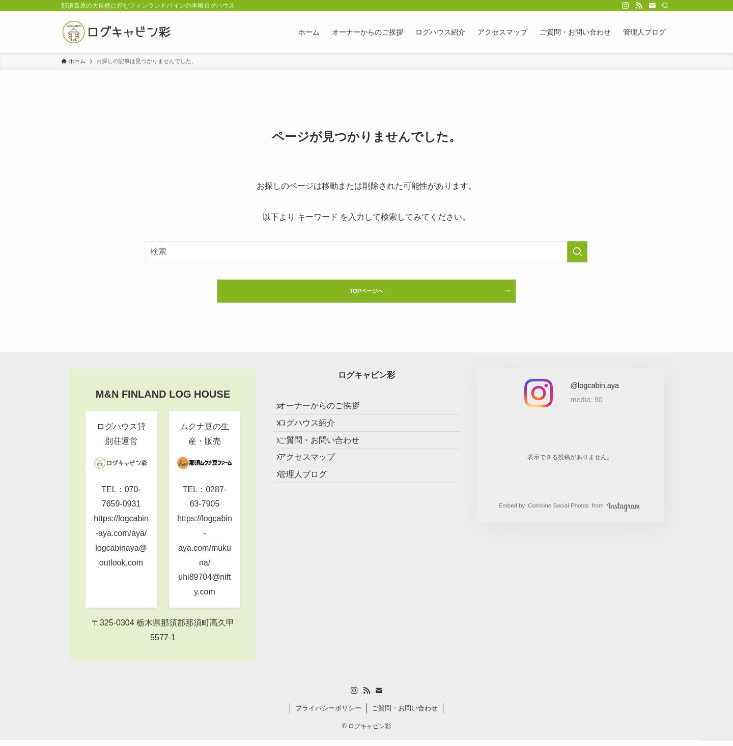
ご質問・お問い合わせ (325, 464)
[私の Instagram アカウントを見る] (595, 395)
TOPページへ (366, 294)
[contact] (652, 5)
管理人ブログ (309, 512)
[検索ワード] (366, 251)
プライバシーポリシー (328, 714)
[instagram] (625, 5)
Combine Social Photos (558, 512)
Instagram (623, 512)
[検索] (665, 5)
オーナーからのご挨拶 (325, 415)
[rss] (638, 5)
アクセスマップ (313, 488)
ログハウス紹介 (313, 439)
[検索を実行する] (577, 251)
